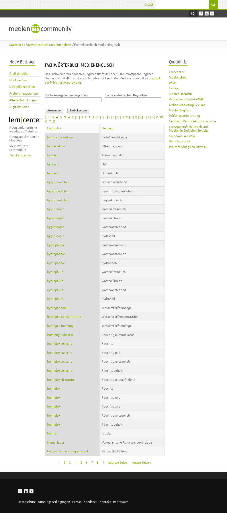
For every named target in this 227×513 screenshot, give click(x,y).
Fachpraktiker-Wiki (182, 136)
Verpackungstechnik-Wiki (186, 99)
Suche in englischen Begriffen (66, 95)
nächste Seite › (118, 462)
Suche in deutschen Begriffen (126, 95)
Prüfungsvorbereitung (184, 115)
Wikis (172, 83)
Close (148, 4)
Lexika (173, 88)
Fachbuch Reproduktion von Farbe (192, 121)
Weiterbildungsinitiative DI (188, 147)
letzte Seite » (141, 462)
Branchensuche (179, 141)
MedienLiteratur (180, 94)
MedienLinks (178, 77)
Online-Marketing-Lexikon (187, 105)
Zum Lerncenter (20, 155)
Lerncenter (176, 72)
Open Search (193, 13)
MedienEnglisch (180, 110)
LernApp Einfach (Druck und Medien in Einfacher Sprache (189, 128)
